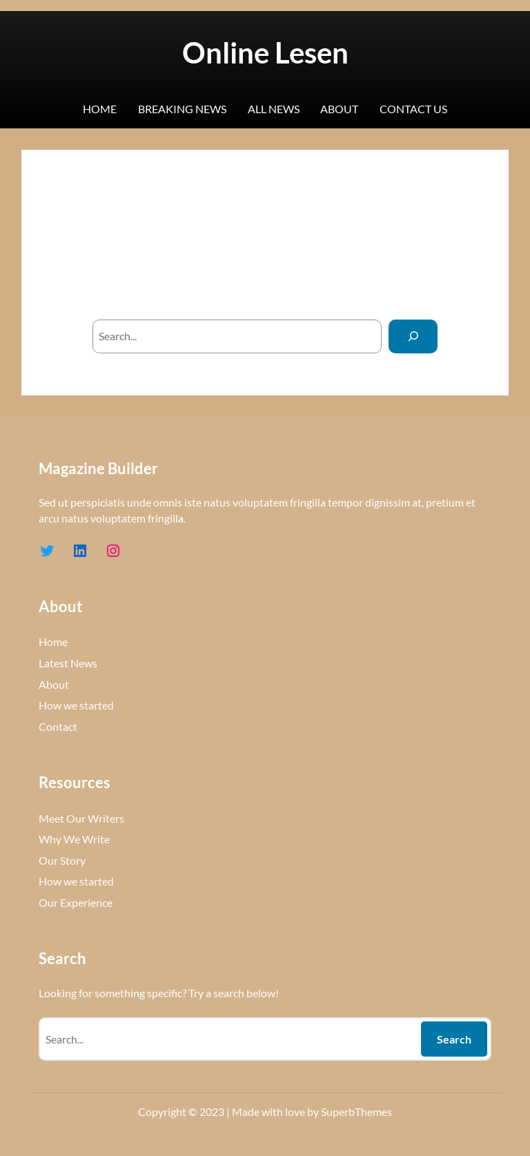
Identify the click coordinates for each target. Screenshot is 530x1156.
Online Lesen (265, 52)
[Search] (413, 336)
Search (454, 1039)
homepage (338, 286)
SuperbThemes (356, 1111)
